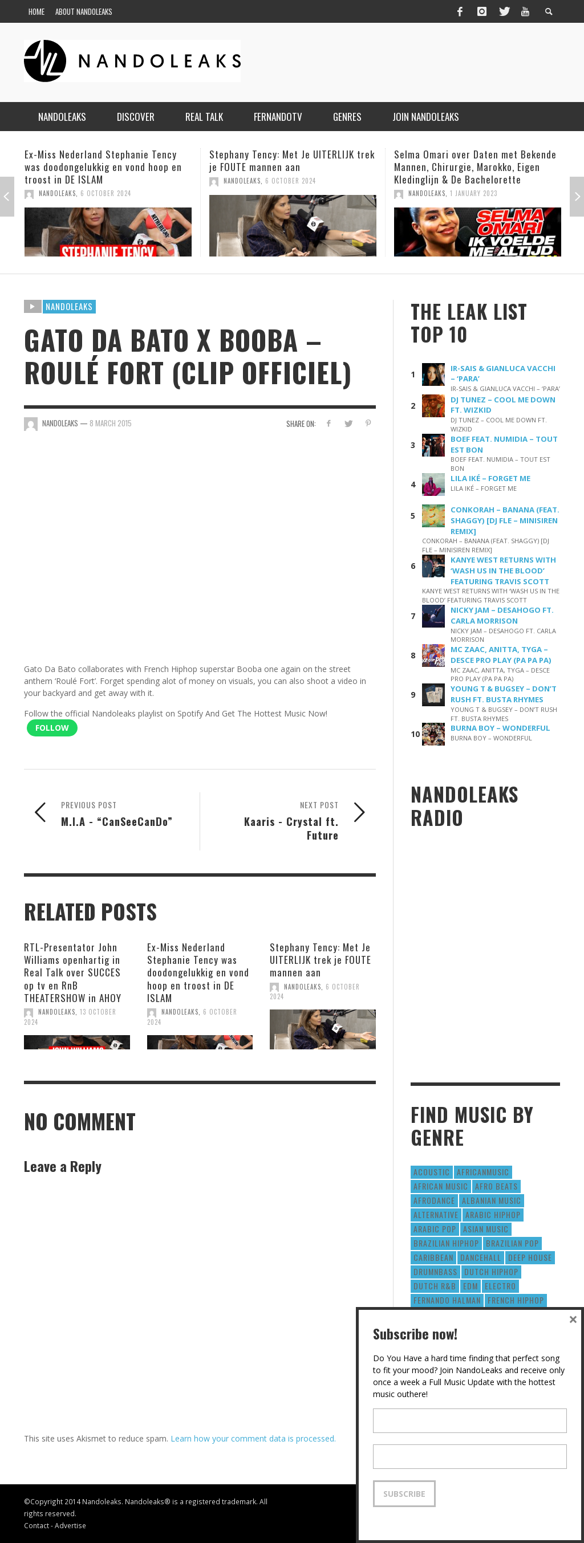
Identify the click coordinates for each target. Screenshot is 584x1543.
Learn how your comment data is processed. (253, 1438)
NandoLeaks (57, 193)
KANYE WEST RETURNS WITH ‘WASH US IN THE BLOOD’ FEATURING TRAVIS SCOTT (503, 571)
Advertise (70, 1525)
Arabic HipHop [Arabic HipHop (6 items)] (493, 1214)
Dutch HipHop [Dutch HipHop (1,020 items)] (491, 1271)
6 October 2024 (105, 193)
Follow (52, 727)
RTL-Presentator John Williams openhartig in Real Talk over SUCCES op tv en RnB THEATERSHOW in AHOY (72, 972)
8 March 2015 (111, 423)
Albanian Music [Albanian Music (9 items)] (491, 1200)
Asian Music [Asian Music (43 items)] (486, 1229)
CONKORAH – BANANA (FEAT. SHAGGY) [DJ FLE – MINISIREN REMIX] (505, 520)
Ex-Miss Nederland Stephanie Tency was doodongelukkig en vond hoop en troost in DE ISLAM (103, 166)
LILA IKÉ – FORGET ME (490, 478)
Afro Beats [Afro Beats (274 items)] (496, 1186)
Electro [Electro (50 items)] (500, 1286)
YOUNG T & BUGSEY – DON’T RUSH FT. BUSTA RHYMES (504, 694)
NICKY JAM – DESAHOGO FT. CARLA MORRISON (502, 615)
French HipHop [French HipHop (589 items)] (516, 1300)
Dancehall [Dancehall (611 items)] (480, 1257)
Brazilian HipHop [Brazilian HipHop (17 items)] (446, 1243)
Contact (36, 1525)
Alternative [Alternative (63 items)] (436, 1214)
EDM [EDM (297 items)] (470, 1286)
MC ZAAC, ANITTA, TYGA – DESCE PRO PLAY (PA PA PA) (501, 654)
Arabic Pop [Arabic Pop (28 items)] (434, 1229)
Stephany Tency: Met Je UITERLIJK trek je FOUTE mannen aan (292, 160)
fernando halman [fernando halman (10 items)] (447, 1300)
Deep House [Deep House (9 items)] (530, 1257)
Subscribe (404, 1493)
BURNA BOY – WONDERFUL (500, 728)
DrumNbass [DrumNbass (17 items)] (435, 1271)
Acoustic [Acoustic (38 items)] (431, 1172)
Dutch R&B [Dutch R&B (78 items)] (434, 1286)
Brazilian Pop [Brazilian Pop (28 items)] (512, 1243)
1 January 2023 (473, 193)
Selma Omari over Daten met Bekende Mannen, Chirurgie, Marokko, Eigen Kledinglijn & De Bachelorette (475, 166)
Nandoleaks (69, 306)
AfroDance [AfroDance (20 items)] (434, 1200)
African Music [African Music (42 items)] (440, 1186)
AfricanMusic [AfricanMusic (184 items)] (483, 1172)
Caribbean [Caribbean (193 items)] (433, 1257)
